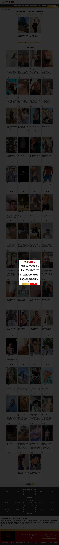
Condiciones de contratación (24, 267)
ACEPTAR (25, 283)
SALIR (34, 283)
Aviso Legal (31, 267)
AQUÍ (32, 281)
